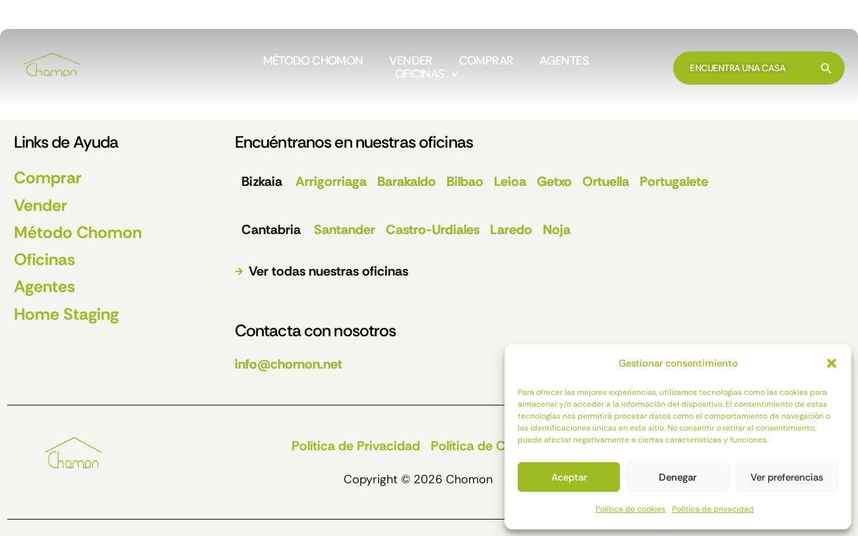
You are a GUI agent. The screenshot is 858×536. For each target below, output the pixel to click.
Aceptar (569, 477)
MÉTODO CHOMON (313, 61)
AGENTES (564, 61)
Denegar (677, 477)
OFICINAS (426, 74)
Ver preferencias (787, 477)
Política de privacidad (713, 509)
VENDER (410, 61)
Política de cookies (630, 509)
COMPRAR (486, 61)
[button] (831, 363)
